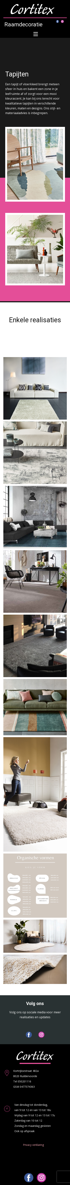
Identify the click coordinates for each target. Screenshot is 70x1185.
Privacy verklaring (33, 1145)
